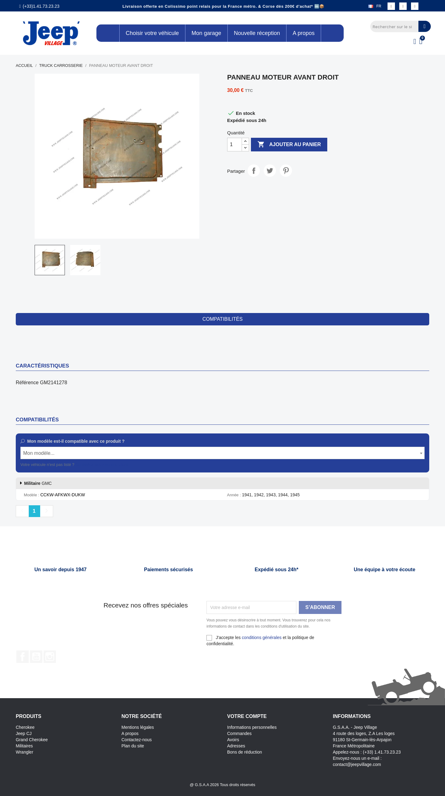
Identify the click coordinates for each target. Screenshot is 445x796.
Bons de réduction (244, 752)
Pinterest (286, 170)
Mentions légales (137, 727)
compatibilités (222, 319)
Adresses (236, 745)
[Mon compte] (415, 41)
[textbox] (222, 453)
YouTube (36, 656)
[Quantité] (234, 144)
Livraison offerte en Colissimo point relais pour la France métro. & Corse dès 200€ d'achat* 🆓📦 (223, 6)
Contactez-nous (136, 739)
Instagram (50, 656)
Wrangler (24, 752)
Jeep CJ (24, 733)
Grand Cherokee (32, 739)
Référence (27, 382)
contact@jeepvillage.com (357, 764)
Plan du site (132, 745)
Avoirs (233, 739)
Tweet (270, 170)
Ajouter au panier (289, 145)
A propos (129, 733)
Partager (254, 170)
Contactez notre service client (101, 464)
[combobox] (222, 453)
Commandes (239, 733)
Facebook (22, 656)
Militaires (24, 745)
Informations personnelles (252, 727)
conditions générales (262, 637)
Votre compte (247, 716)
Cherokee (25, 727)
